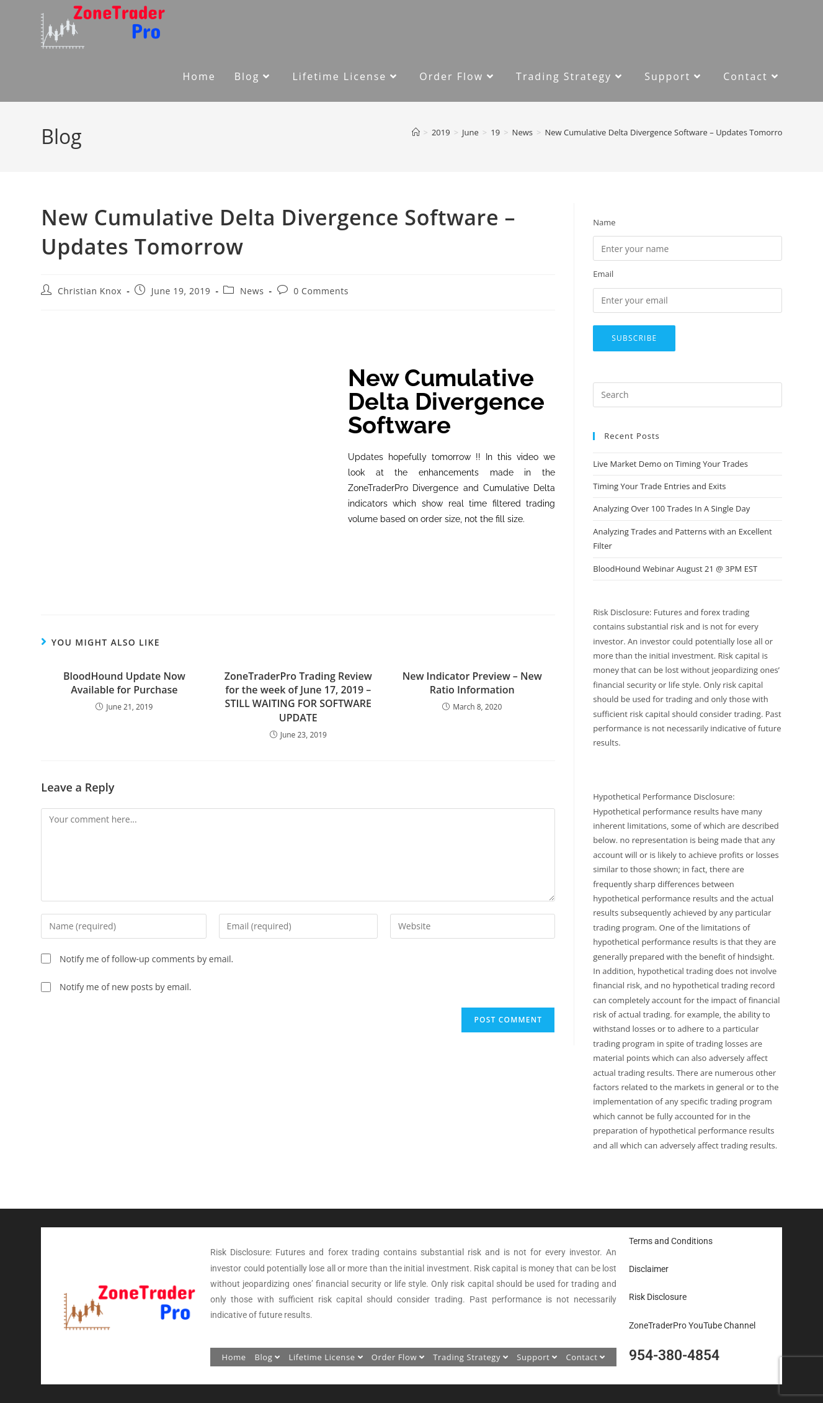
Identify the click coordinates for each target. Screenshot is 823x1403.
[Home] (416, 132)
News (252, 291)
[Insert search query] (687, 394)
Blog (267, 1357)
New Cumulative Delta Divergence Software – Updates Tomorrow (666, 132)
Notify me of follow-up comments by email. (146, 959)
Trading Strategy (470, 1357)
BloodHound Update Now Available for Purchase (124, 683)
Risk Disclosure (658, 1297)
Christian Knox (90, 291)
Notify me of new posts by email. (126, 987)
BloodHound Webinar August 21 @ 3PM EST (675, 568)
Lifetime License (326, 1357)
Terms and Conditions (671, 1241)
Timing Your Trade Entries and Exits (659, 486)
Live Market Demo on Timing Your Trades (670, 463)
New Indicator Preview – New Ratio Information (472, 683)
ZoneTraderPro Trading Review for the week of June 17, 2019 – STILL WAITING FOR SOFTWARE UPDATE (298, 696)
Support (537, 1357)
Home (234, 1357)
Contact (586, 1357)
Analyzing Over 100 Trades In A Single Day (671, 508)
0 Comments (321, 291)
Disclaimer (649, 1269)
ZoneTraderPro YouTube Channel (692, 1325)
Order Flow (398, 1357)
